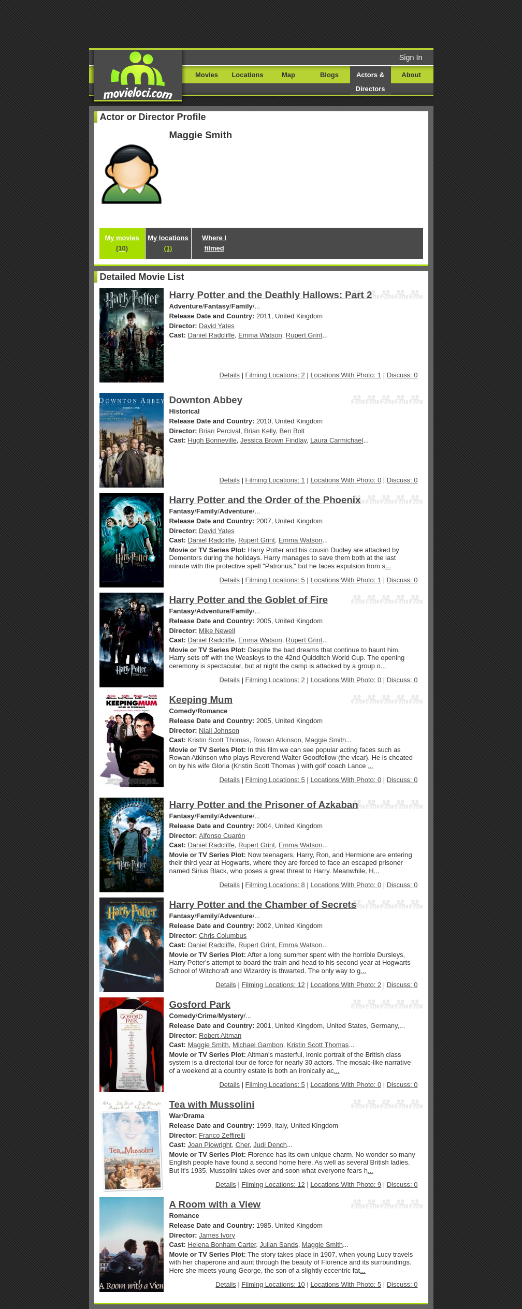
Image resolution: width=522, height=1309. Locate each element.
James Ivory (217, 1235)
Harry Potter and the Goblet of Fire (248, 599)
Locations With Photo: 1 (345, 375)
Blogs (329, 75)
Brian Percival (219, 431)
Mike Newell (217, 631)
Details (229, 375)
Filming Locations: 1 (275, 480)
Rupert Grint (304, 335)
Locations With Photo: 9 (345, 1184)
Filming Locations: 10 (272, 1284)
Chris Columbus (223, 935)
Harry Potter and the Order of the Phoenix (265, 499)
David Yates (217, 326)
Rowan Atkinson (277, 740)
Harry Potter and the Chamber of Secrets (263, 904)
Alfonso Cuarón (222, 836)
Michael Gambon (258, 1045)
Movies (206, 75)
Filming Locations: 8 (275, 885)
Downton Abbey (206, 399)
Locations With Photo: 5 (345, 1284)
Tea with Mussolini (212, 1104)
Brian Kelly (260, 431)
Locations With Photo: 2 (345, 985)
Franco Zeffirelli (222, 1135)
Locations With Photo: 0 (345, 480)
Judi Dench (270, 1145)
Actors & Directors (370, 82)
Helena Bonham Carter (222, 1244)
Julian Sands (278, 1244)
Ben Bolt (291, 431)
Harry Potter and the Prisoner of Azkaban (263, 804)
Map (288, 75)
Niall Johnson (219, 730)
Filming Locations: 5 (275, 580)
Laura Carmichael (336, 440)
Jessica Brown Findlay (273, 440)
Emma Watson (260, 335)
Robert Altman (220, 1035)
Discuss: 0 (402, 375)
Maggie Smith (325, 740)
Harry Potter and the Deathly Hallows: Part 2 (270, 294)
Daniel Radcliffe (211, 335)
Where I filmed (214, 243)
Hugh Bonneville (212, 440)
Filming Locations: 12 (272, 985)
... (388, 566)
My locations (168, 243)
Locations (247, 75)
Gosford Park (199, 1004)
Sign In (411, 57)
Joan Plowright (210, 1145)
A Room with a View (215, 1204)
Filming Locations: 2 (275, 375)
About (411, 75)
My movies (122, 243)
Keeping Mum (201, 699)
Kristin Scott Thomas (219, 740)
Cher (243, 1145)
